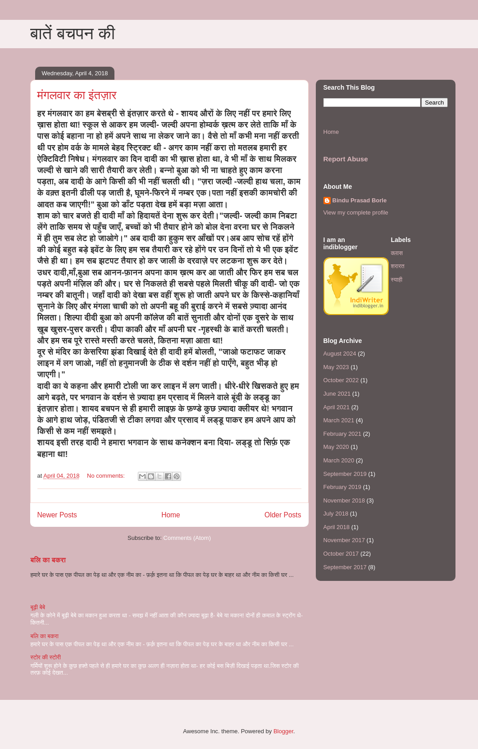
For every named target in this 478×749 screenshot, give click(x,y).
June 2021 (337, 393)
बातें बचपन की (72, 33)
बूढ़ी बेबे (38, 607)
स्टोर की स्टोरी (46, 657)
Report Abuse (345, 159)
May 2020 (336, 446)
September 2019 (345, 473)
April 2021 (336, 407)
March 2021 (339, 420)
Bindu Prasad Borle (359, 200)
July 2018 (336, 513)
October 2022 (341, 380)
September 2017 (345, 567)
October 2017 (341, 553)
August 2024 (339, 353)
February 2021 (342, 433)
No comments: (106, 475)
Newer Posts (57, 515)
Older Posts (282, 515)
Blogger (283, 731)
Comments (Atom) (187, 537)
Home (170, 515)
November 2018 (344, 500)
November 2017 (344, 540)
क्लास (397, 253)
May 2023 (336, 367)
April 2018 (336, 527)
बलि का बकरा (48, 560)
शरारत (398, 266)
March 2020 (339, 460)
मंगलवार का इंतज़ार (77, 95)
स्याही (397, 279)
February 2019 (342, 487)
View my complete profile (355, 212)
